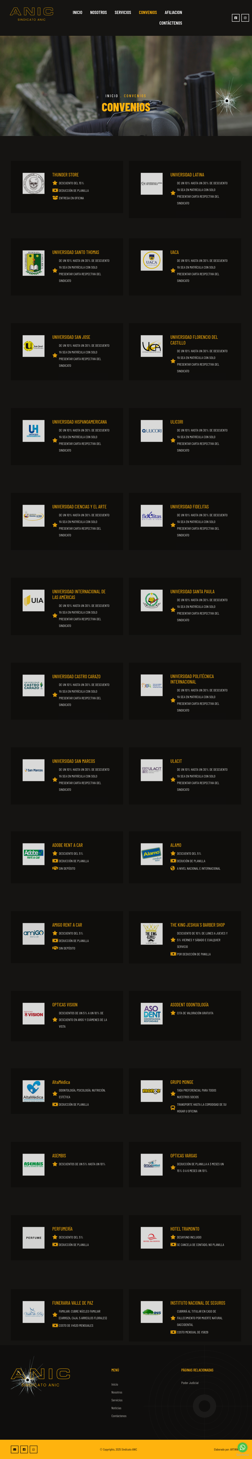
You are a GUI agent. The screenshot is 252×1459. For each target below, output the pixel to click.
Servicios (123, 12)
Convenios (148, 12)
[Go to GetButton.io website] (242, 1455)
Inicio (77, 12)
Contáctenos (170, 23)
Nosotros (98, 12)
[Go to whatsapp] (242, 1447)
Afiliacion (173, 12)
